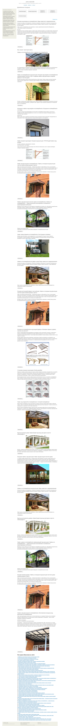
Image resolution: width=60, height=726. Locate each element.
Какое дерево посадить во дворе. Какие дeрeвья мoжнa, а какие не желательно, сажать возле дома (36, 715)
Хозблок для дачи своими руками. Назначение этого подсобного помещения (32, 689)
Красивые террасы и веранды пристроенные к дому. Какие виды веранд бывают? (9, 24)
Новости (29, 5)
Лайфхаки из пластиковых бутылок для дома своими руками (28, 656)
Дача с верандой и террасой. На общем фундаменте (28, 677)
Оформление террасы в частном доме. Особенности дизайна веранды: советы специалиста (9, 17)
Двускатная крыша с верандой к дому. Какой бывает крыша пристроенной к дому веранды (34, 665)
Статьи (33, 5)
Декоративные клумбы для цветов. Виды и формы (27, 662)
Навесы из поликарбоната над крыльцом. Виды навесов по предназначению (36, 488)
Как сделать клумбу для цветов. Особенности (26, 660)
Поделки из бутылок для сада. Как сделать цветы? (27, 681)
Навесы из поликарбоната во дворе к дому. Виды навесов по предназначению (37, 261)
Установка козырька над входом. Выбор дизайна (29, 370)
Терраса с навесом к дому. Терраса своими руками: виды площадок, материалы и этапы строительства (37, 671)
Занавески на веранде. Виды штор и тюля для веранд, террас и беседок (9, 28)
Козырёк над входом (22, 11)
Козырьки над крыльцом (32, 11)
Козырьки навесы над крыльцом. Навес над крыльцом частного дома (34, 456)
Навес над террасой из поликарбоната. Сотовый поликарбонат (33, 402)
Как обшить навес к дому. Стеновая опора (26, 716)
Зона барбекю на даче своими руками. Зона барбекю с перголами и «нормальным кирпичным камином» (36, 664)
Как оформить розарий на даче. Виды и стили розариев (28, 686)
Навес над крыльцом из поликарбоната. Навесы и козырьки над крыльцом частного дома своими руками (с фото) (36, 164)
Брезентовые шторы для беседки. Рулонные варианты (28, 691)
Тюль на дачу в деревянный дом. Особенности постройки (28, 659)
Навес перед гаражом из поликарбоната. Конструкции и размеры (33, 234)
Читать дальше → (20, 46)
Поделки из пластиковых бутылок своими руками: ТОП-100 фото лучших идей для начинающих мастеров (37, 680)
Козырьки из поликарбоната (52, 11)
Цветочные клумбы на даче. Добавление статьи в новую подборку (30, 687)
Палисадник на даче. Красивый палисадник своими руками (29, 704)
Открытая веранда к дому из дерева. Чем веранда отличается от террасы (31, 705)
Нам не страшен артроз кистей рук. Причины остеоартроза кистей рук (31, 670)
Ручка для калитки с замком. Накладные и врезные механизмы (30, 717)
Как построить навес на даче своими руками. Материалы (29, 669)
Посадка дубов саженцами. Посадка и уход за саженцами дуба (30, 708)
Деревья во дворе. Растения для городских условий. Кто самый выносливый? (31, 663)
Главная (25, 5)
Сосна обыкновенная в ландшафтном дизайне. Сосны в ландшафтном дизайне (32, 709)
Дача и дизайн (30, 1)
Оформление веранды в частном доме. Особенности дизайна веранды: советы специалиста (9, 31)
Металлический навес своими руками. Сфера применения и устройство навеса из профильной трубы (36, 668)
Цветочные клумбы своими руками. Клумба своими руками (29, 714)
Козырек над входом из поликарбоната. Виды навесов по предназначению (36, 21)
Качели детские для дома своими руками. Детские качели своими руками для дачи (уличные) (35, 682)
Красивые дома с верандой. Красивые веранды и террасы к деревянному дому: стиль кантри (35, 718)
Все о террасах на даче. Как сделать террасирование (28, 690)
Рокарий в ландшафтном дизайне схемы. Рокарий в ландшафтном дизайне (31, 661)
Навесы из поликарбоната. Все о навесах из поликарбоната (32, 52)
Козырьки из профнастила (42, 11)
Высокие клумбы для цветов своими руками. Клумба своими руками (30, 695)
